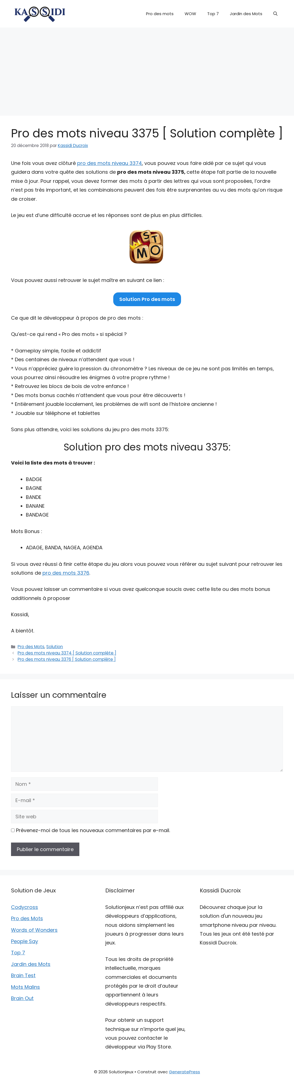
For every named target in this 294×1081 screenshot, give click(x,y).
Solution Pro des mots (147, 299)
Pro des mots (160, 14)
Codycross (24, 907)
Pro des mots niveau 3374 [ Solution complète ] (67, 653)
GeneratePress (184, 1072)
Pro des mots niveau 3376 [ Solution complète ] (67, 659)
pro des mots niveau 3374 (109, 163)
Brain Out (22, 998)
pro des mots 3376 (65, 572)
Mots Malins (25, 987)
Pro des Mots (31, 647)
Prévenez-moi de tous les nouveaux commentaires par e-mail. (93, 830)
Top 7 (213, 14)
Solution (54, 647)
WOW (190, 14)
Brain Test (23, 975)
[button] (275, 14)
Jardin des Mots (246, 14)
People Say (24, 941)
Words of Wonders (34, 930)
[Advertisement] (147, 68)
